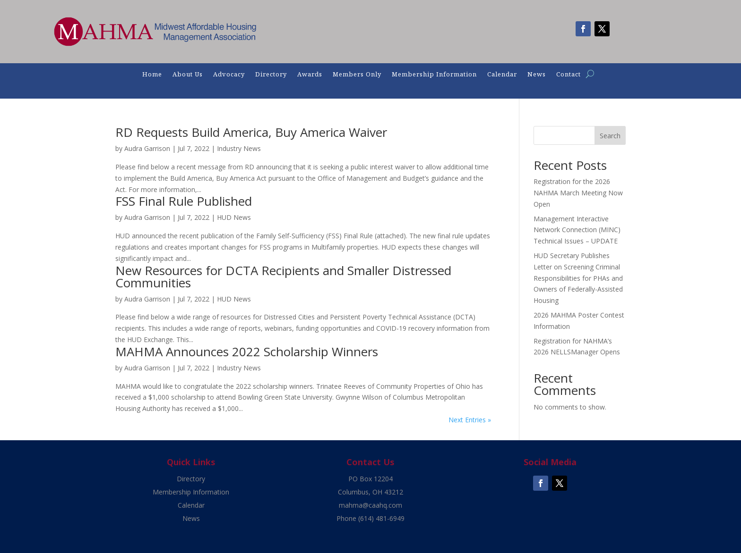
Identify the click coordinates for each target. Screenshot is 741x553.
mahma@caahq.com (370, 505)
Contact (568, 74)
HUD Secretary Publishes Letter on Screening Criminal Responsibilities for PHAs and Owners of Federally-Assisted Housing (578, 278)
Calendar (502, 74)
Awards (309, 74)
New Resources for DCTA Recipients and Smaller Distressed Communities (283, 276)
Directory (271, 74)
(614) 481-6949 (381, 518)
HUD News (234, 217)
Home (152, 74)
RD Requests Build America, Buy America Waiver (251, 132)
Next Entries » (469, 419)
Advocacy (229, 74)
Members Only (357, 74)
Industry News (239, 148)
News (536, 74)
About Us (187, 74)
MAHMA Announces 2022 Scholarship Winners (246, 351)
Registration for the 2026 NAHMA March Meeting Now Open (578, 193)
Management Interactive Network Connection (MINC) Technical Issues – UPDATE (577, 230)
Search (610, 135)
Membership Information (434, 74)
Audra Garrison (147, 148)
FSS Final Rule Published (183, 201)
